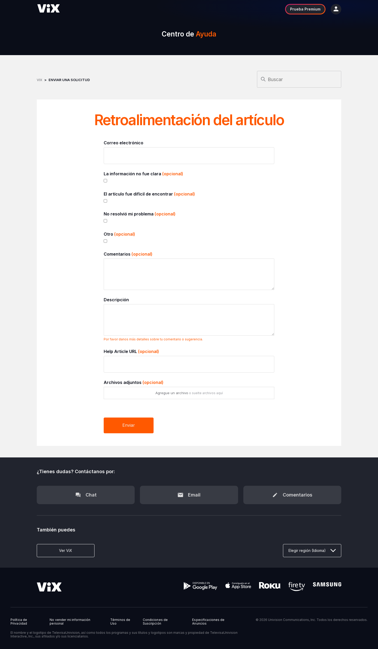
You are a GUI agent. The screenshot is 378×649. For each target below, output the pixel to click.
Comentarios (128, 254)
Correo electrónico (123, 142)
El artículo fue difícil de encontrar (149, 194)
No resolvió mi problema (140, 214)
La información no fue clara (143, 173)
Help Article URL (131, 351)
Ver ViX (65, 550)
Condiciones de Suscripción (155, 621)
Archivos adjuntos (134, 382)
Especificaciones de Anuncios (208, 621)
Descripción (116, 299)
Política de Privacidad (18, 621)
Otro (119, 234)
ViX (39, 80)
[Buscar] (299, 79)
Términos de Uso (120, 621)
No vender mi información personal (70, 621)
